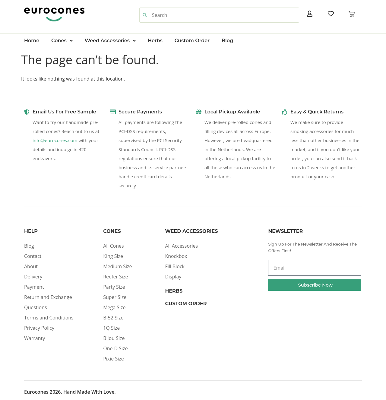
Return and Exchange (48, 297)
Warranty (34, 338)
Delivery (33, 276)
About (31, 266)
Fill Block (175, 266)
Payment (34, 287)
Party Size (114, 287)
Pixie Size (113, 358)
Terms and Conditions (49, 317)
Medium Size (117, 266)
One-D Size (115, 348)
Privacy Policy (39, 328)
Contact (32, 256)
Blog (227, 40)
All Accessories (181, 246)
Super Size (114, 297)
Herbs (155, 40)
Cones (62, 40)
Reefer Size (115, 276)
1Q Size (111, 328)
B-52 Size (113, 317)
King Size (113, 256)
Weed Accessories (110, 40)
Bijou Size (114, 338)
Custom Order (192, 40)
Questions (35, 307)
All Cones (113, 246)
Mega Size (114, 307)
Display (173, 276)
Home (31, 40)
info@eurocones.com (55, 140)
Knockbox (176, 256)
